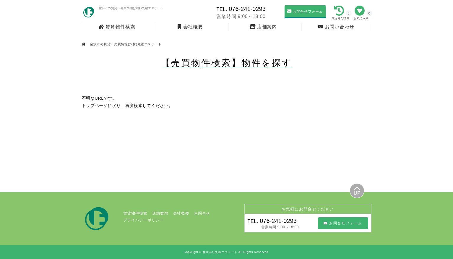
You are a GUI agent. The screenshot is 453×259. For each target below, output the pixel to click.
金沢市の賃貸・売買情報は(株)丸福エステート (125, 44)
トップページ (95, 105)
